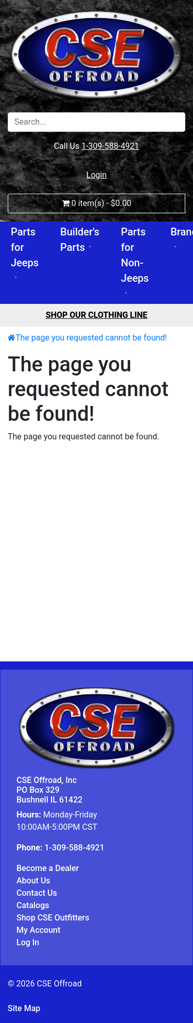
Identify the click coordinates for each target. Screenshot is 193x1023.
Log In (27, 942)
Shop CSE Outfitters (53, 918)
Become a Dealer (47, 868)
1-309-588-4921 (110, 146)
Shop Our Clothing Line (97, 315)
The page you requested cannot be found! (91, 338)
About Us (33, 880)
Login (96, 175)
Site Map (24, 1008)
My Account (38, 930)
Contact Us (36, 893)
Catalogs (32, 905)
